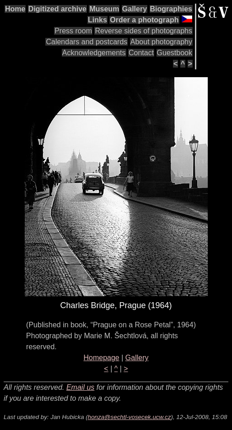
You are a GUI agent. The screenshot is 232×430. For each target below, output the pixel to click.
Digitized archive (57, 9)
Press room (73, 31)
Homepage (101, 358)
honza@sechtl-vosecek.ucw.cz (129, 417)
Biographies (171, 9)
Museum (104, 9)
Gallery (134, 9)
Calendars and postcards (86, 42)
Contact (141, 53)
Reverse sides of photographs (143, 31)
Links (97, 20)
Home (15, 9)
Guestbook (174, 53)
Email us (80, 387)
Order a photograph (144, 20)
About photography (161, 42)
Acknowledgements (94, 53)
